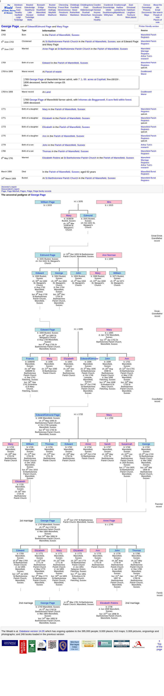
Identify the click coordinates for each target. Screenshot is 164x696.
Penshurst (63, 12)
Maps (146, 15)
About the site (157, 6)
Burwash (41, 5)
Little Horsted (29, 13)
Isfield (108, 10)
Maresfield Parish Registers (148, 36)
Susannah (126, 444)
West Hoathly (97, 18)
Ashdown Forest (18, 6)
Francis (30, 358)
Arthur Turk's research (146, 57)
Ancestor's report (9, 187)
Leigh (18, 17)
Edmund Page (47, 255)
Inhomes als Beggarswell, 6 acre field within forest (105, 99)
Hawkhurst (29, 10)
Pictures (146, 10)
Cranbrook (108, 5)
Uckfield (40, 15)
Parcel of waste (53, 71)
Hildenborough (86, 10)
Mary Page (62, 26)
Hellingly (52, 10)
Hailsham (131, 10)
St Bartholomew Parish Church (61, 41)
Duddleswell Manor (146, 72)
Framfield (75, 7)
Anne (88, 444)
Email (157, 10)
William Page (48, 202)
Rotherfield (74, 12)
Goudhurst (97, 7)
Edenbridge (30, 7)
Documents (147, 12)
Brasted (29, 5)
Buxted (52, 5)
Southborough (109, 12)
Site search (158, 12)
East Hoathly (18, 11)
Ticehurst (131, 15)
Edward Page (48, 329)
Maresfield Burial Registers (148, 172)
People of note (157, 16)
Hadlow (119, 7)
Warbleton (74, 15)
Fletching (52, 7)
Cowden (97, 5)
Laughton (131, 12)
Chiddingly (74, 5)
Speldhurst (119, 12)
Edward (46, 62)
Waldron (63, 15)
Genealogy (147, 7)
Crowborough (120, 5)
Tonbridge (18, 20)
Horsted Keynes (97, 11)
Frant (86, 7)
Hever (74, 10)
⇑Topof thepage (159, 645)
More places (130, 17)
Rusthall (86, 12)
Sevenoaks (97, 15)
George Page (10, 26)
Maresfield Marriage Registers (145, 51)
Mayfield (52, 12)
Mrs (109, 202)
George (59, 273)
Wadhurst (52, 15)
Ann (44, 136)
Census (146, 5)
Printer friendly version (149, 26)
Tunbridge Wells (29, 18)
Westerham (86, 15)
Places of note (158, 21)
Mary (45, 109)
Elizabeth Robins (51, 157)
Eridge (41, 7)
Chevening (63, 5)
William (117, 273)
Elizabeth (47, 118)
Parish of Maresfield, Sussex (64, 35)
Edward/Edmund (89, 358)
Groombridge (108, 7)
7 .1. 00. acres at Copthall (92, 79)
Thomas (46, 151)
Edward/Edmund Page (39, 26)
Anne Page (48, 48)
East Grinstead (131, 6)
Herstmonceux (64, 10)
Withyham (108, 15)
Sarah (107, 444)
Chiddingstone (86, 5)
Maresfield (40, 12)
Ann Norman (109, 255)
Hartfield (18, 15)
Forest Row (63, 7)
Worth (119, 15)
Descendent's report (10, 189)
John (45, 145)
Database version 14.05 (32, 631)
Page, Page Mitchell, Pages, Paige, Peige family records (26, 191)
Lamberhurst (119, 10)
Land (48, 92)
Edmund (88, 215)
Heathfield (40, 10)
